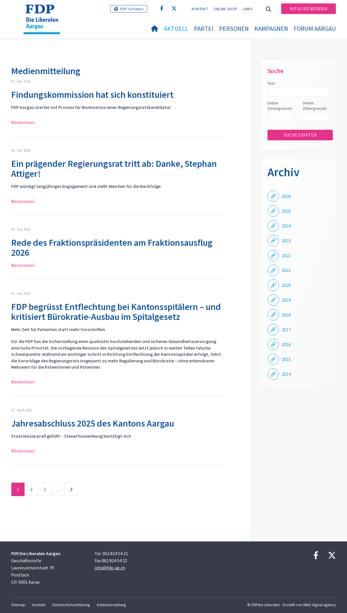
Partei (203, 29)
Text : (272, 83)
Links (248, 8)
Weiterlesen (23, 122)
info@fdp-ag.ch (110, 568)
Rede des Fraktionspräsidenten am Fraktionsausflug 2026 (112, 247)
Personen (234, 29)
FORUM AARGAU (315, 29)
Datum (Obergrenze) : (315, 105)
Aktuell (176, 29)
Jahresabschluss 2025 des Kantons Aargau (92, 423)
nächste (71, 490)
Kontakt (200, 8)
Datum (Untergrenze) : (280, 105)
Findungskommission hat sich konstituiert (92, 94)
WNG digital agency (319, 604)
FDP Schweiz (132, 8)
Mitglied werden (308, 8)
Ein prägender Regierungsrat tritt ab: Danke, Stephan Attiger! (114, 168)
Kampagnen (271, 29)
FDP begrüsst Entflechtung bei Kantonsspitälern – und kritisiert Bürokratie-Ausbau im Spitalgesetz (116, 311)
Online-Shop (225, 8)
